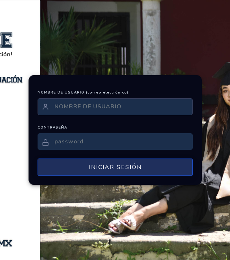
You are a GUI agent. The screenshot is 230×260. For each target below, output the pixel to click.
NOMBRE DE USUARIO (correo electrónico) (83, 92)
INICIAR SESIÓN (115, 167)
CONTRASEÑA (52, 127)
